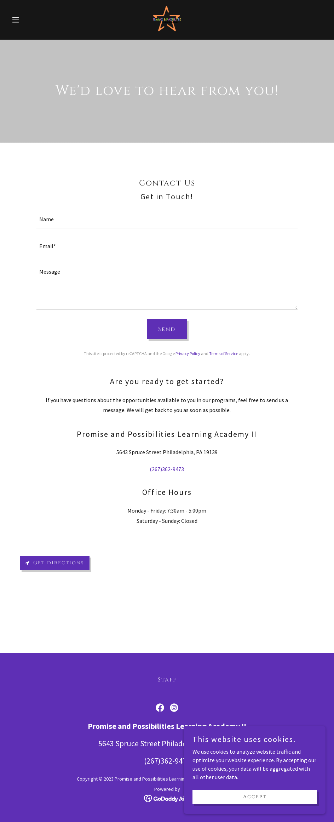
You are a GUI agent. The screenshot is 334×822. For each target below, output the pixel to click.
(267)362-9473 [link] (167, 469)
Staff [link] (167, 680)
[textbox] (167, 219)
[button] (32, 20)
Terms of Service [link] (223, 353)
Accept (254, 796)
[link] (167, 20)
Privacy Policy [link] (187, 353)
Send (166, 329)
